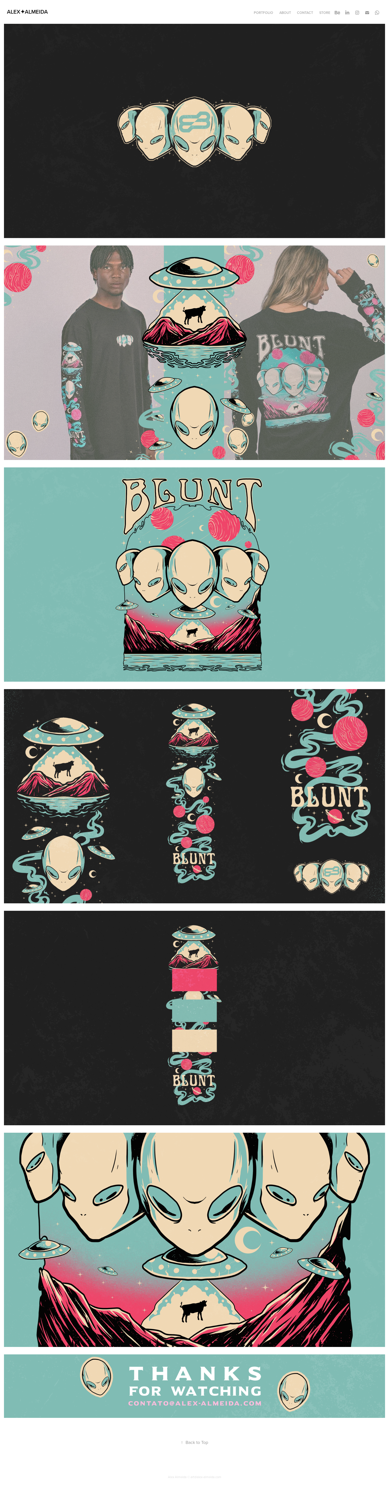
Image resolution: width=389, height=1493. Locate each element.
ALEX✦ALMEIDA (27, 12)
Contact (305, 12)
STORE (324, 12)
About (285, 12)
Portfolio (263, 12)
